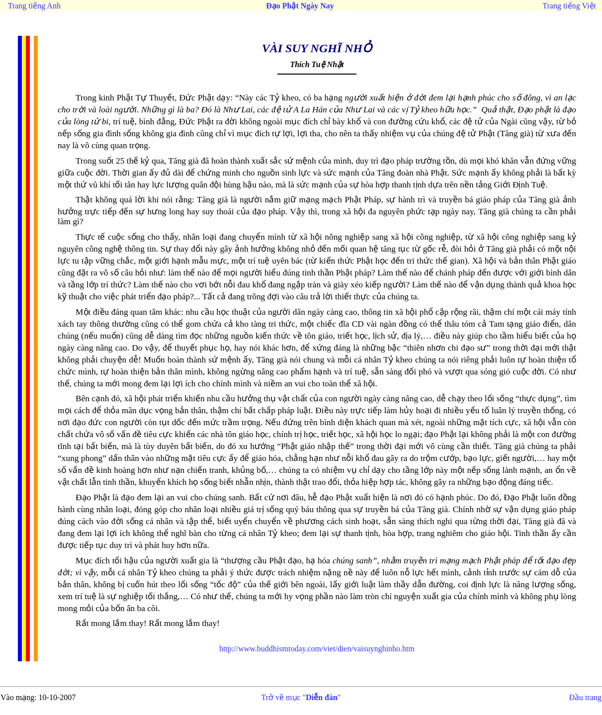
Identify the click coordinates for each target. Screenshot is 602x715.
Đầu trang (585, 697)
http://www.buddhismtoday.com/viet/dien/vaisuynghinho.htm (317, 648)
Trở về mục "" (301, 697)
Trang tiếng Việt (569, 5)
